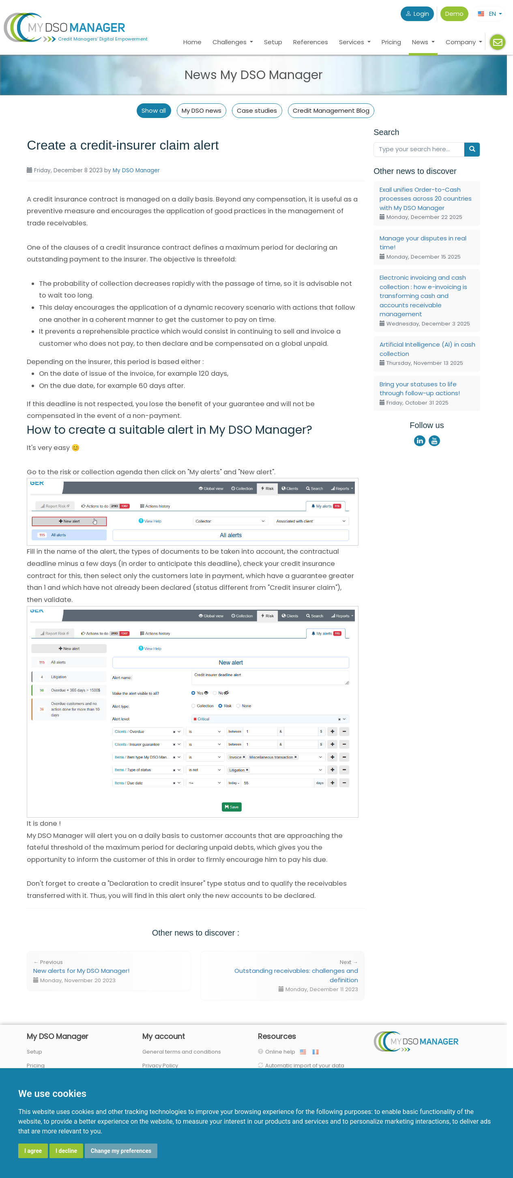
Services (352, 42)
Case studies (257, 110)
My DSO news (201, 110)
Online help (282, 1052)
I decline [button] (66, 1151)
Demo (454, 13)
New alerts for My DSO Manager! (81, 971)
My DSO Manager (136, 170)
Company (461, 42)
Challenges (230, 42)
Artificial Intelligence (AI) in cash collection (427, 353)
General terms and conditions (181, 1052)
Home (192, 42)
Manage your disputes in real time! (423, 247)
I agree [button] (33, 1151)
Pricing (391, 42)
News (421, 42)
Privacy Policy (160, 1065)
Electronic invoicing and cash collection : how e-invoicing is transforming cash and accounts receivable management (425, 300)
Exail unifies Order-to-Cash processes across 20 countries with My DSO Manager (426, 203)
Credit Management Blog (331, 110)
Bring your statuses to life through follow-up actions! (420, 393)
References (310, 42)
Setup (273, 42)
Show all (154, 110)
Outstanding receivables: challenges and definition (296, 976)
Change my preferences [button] (121, 1151)
